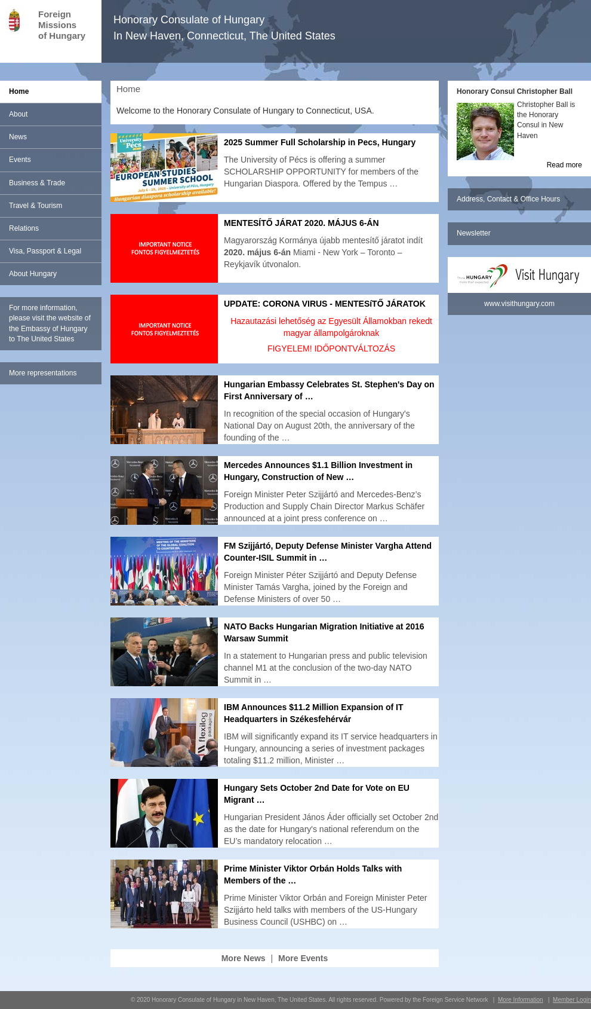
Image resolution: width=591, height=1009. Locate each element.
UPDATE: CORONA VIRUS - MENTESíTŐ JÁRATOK (325, 303)
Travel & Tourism (35, 205)
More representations (42, 373)
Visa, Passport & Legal (45, 251)
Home (19, 91)
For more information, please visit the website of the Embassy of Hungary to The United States (50, 323)
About (18, 114)
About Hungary (33, 274)
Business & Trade (37, 183)
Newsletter (474, 233)
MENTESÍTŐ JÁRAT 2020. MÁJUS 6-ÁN (301, 223)
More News (243, 958)
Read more (564, 165)
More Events (303, 958)
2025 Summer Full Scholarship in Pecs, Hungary (319, 142)
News (18, 137)
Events (20, 159)
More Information (520, 999)
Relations (24, 228)
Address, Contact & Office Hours (508, 199)
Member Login (572, 999)
